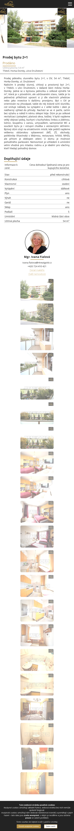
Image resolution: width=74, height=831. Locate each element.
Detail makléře (37, 270)
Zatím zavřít (50, 826)
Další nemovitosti (37, 273)
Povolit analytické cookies (29, 826)
